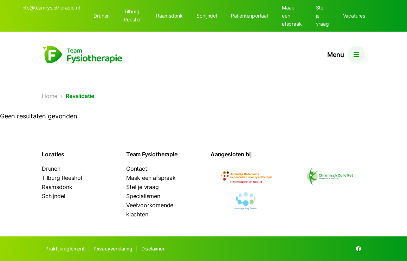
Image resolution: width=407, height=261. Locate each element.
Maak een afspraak (292, 16)
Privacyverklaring (113, 249)
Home (49, 95)
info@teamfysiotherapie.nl (50, 8)
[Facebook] (358, 248)
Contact (136, 168)
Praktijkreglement (65, 249)
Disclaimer (152, 249)
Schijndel (206, 16)
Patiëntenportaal (249, 16)
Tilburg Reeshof (133, 15)
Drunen (101, 16)
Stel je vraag (322, 16)
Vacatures (354, 16)
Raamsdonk (169, 16)
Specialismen (143, 196)
